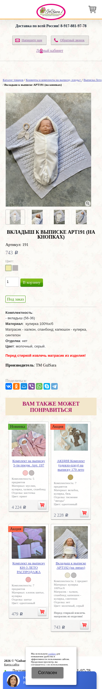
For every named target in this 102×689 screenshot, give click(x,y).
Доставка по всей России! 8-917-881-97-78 (51, 26)
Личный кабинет (49, 51)
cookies (52, 653)
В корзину (32, 282)
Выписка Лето (93, 79)
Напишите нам (31, 40)
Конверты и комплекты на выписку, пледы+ (54, 79)
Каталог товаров (13, 79)
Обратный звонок (72, 40)
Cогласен (47, 672)
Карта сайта (11, 664)
